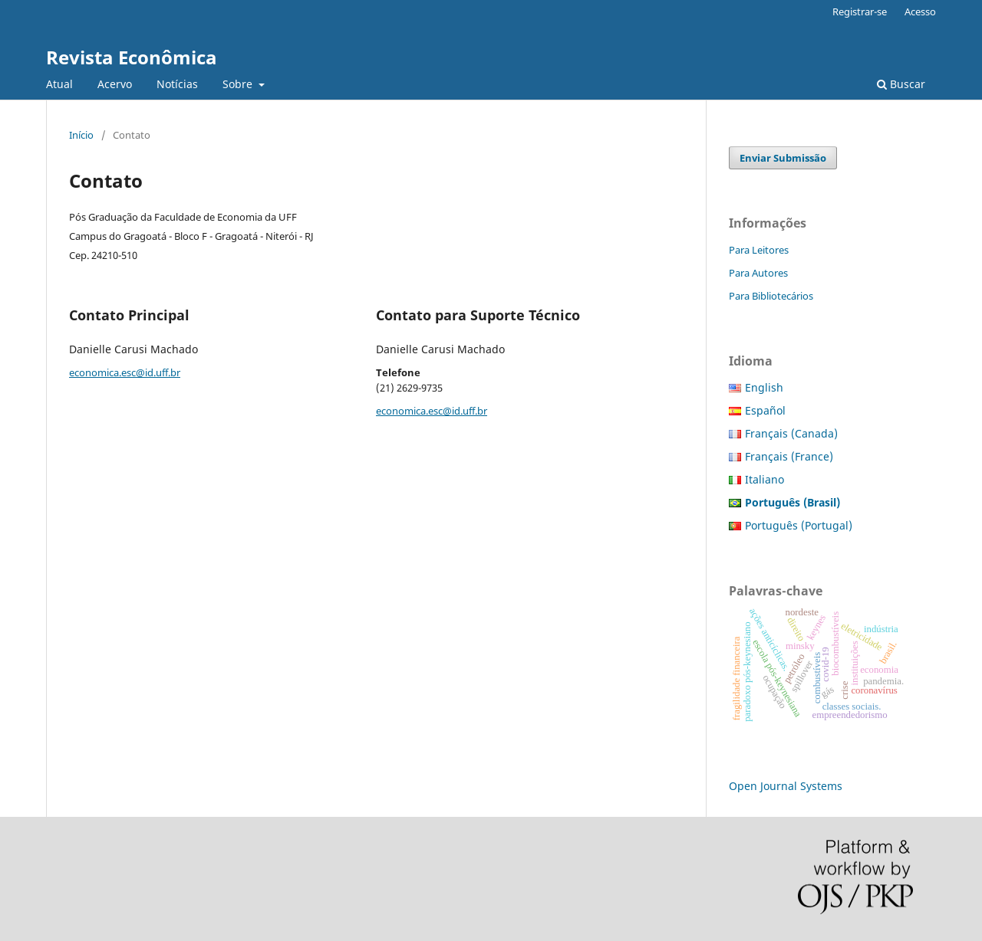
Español (765, 410)
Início (81, 135)
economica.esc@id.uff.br (124, 372)
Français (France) (789, 456)
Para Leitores (759, 250)
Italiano (764, 479)
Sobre (238, 84)
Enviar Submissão (783, 158)
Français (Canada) (791, 433)
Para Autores (758, 273)
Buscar (901, 84)
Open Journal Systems (785, 786)
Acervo (114, 84)
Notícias (177, 84)
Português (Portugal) (798, 525)
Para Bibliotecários (771, 296)
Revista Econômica (131, 57)
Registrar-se (859, 11)
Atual (59, 84)
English (764, 387)
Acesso (920, 11)
